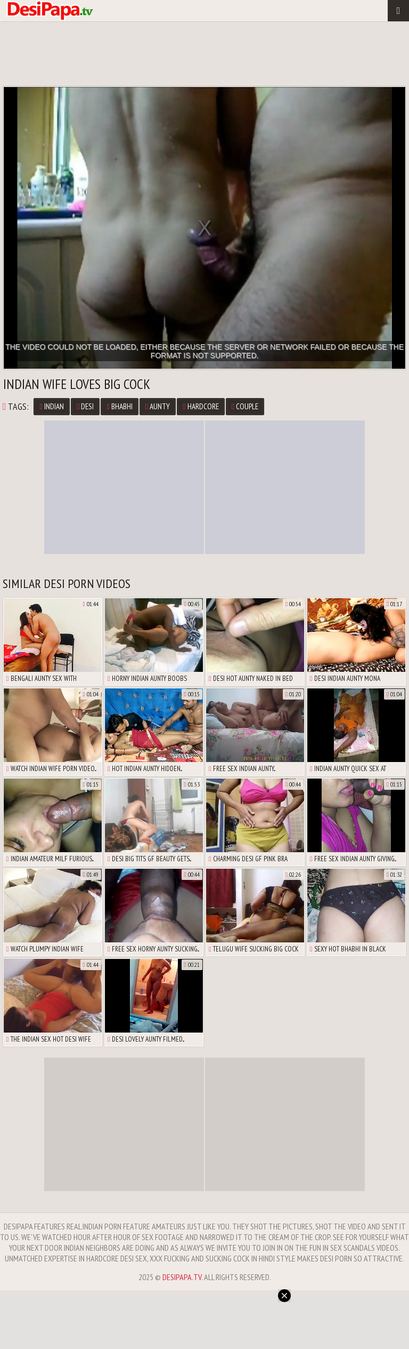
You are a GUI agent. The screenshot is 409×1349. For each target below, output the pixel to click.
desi (85, 406)
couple (245, 406)
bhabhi (119, 406)
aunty (157, 406)
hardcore (200, 406)
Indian (51, 406)
